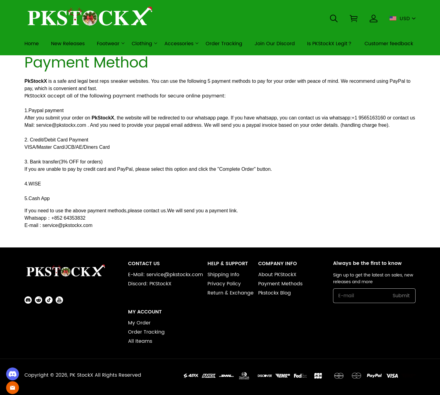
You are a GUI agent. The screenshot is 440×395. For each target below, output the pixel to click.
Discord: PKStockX (149, 283)
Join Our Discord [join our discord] (275, 44)
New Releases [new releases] (68, 44)
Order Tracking (146, 332)
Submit (401, 296)
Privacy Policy (224, 283)
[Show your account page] (373, 18)
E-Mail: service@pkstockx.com (165, 274)
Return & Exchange (230, 293)
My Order (139, 323)
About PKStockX (277, 274)
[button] (334, 18)
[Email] (12, 387)
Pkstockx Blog (274, 293)
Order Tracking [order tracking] (224, 44)
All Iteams (140, 341)
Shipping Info (223, 274)
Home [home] (31, 44)
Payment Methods (280, 283)
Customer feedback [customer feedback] (389, 44)
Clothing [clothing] (142, 44)
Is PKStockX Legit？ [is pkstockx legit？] (329, 44)
